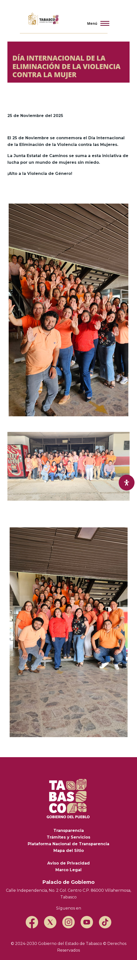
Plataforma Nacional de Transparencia (68, 844)
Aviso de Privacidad (68, 863)
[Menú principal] (97, 23)
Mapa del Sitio (68, 850)
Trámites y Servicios (68, 837)
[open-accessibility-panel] (127, 483)
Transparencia (68, 830)
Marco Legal (68, 869)
